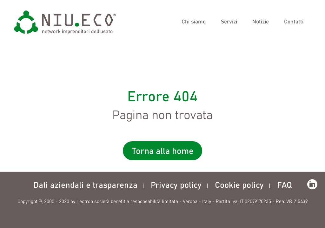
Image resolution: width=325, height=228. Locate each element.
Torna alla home (162, 151)
